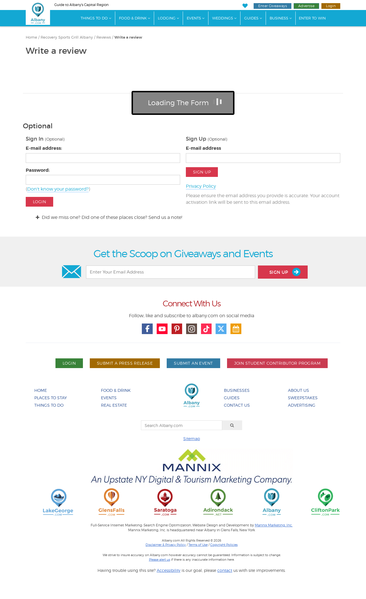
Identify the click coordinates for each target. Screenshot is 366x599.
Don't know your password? (58, 189)
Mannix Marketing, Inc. (274, 525)
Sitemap (191, 438)
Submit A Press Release (125, 363)
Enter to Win (312, 18)
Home (31, 37)
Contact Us (237, 405)
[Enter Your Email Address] (170, 272)
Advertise (306, 6)
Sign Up (202, 171)
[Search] (232, 425)
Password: (38, 170)
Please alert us (159, 560)
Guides (251, 18)
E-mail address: (44, 148)
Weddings (222, 18)
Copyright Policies (224, 545)
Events (194, 18)
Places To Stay (50, 397)
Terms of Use (198, 545)
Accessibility (168, 570)
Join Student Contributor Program (277, 363)
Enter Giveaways (272, 6)
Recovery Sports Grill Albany (67, 37)
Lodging (167, 18)
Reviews (103, 37)
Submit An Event (193, 363)
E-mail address (203, 148)
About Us (298, 390)
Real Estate (114, 405)
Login (331, 6)
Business (279, 18)
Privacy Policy (201, 186)
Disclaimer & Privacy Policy (166, 545)
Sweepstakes (303, 397)
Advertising (301, 405)
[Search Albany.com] (181, 425)
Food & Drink (133, 18)
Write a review (128, 37)
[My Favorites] (244, 6)
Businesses (237, 390)
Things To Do (94, 18)
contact (224, 570)
